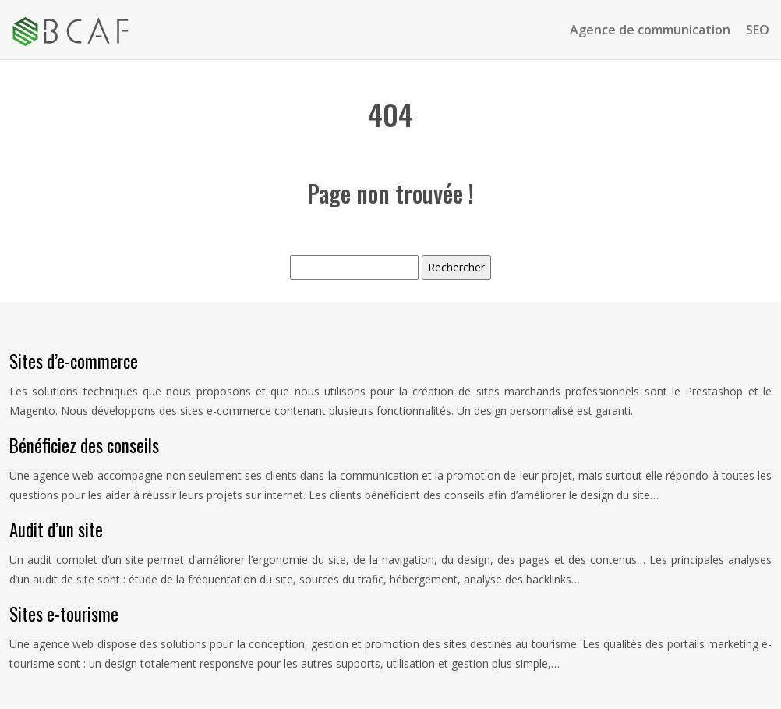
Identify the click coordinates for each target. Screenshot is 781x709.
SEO (757, 29)
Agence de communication (650, 29)
